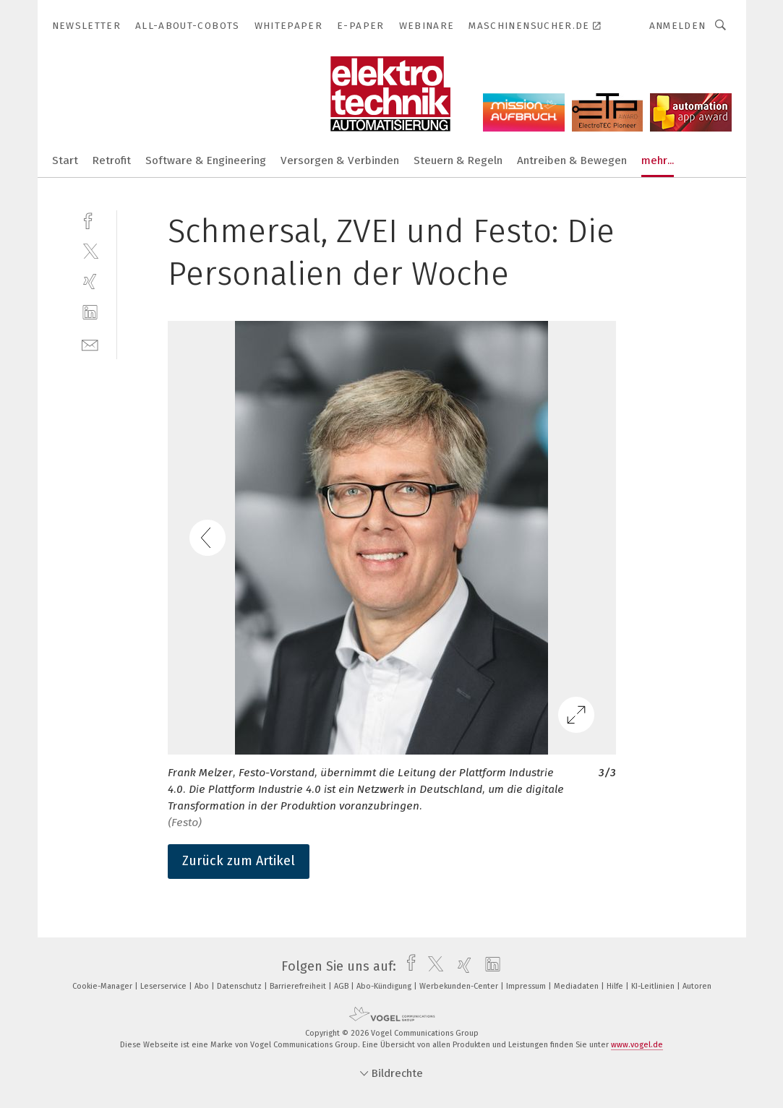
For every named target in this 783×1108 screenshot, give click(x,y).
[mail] (90, 344)
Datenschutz (240, 986)
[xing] (90, 281)
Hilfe (616, 986)
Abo (202, 986)
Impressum (527, 986)
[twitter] (90, 250)
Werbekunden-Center (459, 986)
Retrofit (112, 160)
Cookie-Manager (103, 986)
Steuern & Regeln (458, 160)
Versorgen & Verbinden (340, 160)
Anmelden (677, 26)
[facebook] (90, 219)
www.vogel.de (637, 1044)
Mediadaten (577, 986)
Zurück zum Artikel (238, 861)
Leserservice (164, 986)
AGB (342, 986)
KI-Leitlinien (654, 986)
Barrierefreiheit (299, 986)
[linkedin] (90, 313)
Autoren (697, 986)
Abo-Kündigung (385, 986)
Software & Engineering (205, 160)
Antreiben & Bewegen (572, 160)
